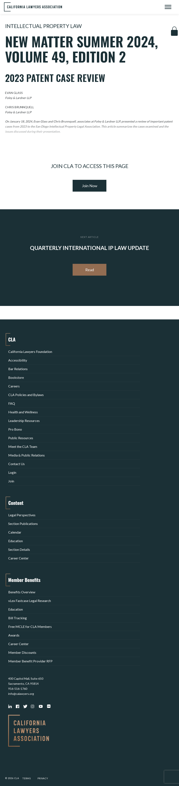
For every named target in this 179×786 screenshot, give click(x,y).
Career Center (18, 558)
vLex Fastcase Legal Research (29, 601)
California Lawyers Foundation (30, 352)
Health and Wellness (23, 412)
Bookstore (16, 377)
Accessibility (17, 360)
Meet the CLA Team (22, 446)
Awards (13, 635)
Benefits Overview (21, 592)
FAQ (11, 403)
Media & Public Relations (26, 455)
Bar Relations (18, 369)
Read (89, 269)
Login (12, 472)
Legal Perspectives (21, 515)
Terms (26, 778)
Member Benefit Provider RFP (30, 661)
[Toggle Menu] (168, 7)
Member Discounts (22, 652)
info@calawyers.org (21, 693)
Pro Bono (15, 429)
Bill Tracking (17, 618)
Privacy (43, 778)
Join (11, 481)
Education (15, 541)
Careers (14, 386)
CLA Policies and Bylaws (26, 395)
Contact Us (16, 464)
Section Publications (23, 524)
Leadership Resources (24, 421)
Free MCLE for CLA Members (30, 627)
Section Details (19, 549)
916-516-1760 (17, 688)
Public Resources (20, 438)
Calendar (14, 532)
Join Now (89, 185)
